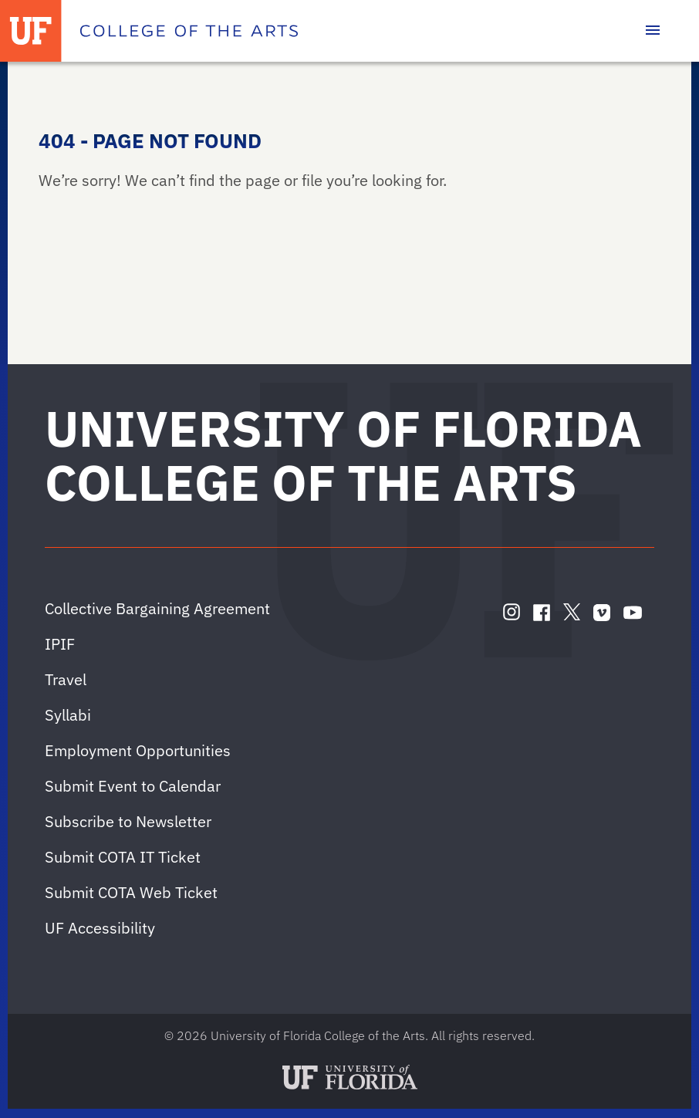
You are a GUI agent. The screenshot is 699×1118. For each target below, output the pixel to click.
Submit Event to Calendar (133, 785)
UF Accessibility (100, 927)
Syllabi (68, 714)
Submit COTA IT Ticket (123, 856)
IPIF (60, 643)
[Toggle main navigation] (652, 31)
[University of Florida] (31, 31)
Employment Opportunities (138, 750)
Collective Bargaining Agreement (157, 608)
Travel (65, 679)
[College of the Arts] (189, 31)
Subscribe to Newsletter (128, 821)
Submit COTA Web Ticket (131, 892)
